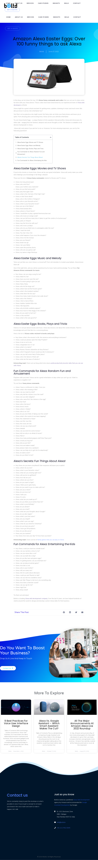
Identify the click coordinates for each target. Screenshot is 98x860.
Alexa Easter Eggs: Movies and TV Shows (30, 142)
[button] (50, 137)
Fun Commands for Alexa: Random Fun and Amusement (31, 153)
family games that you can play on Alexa (50, 540)
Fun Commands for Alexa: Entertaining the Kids (32, 160)
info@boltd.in (61, 822)
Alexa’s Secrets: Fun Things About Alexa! (30, 157)
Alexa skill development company (36, 598)
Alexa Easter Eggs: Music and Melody (28, 145)
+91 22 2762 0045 (63, 828)
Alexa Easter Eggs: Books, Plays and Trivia (30, 148)
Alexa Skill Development (81, 800)
